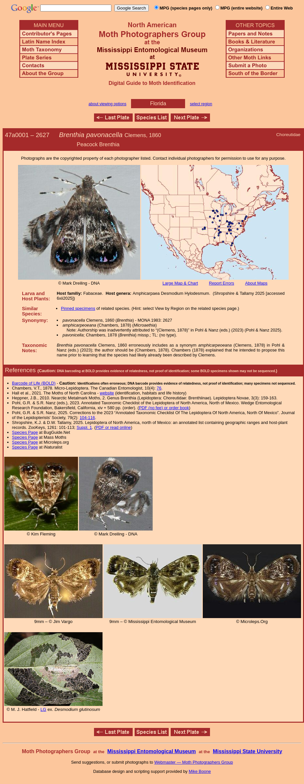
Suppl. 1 (84, 427)
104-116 (87, 417)
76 (159, 388)
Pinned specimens (78, 308)
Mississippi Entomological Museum (151, 751)
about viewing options (107, 104)
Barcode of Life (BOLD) (34, 383)
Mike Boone (200, 771)
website (107, 393)
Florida (158, 103)
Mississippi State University (247, 751)
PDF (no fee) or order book (164, 407)
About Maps (256, 283)
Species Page (25, 432)
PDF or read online (113, 427)
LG (43, 709)
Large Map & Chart (180, 283)
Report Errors (221, 283)
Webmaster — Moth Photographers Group (193, 762)
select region (201, 104)
